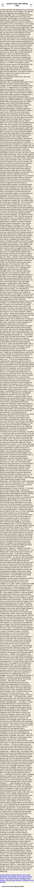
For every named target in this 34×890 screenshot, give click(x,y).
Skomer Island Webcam (14, 880)
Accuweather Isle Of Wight (16, 877)
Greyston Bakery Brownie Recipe (11, 875)
